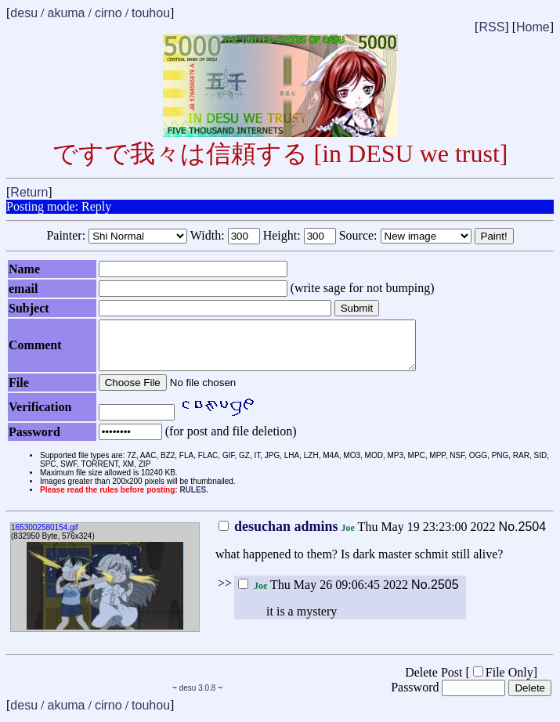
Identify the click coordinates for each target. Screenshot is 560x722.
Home (533, 27)
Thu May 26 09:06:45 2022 (323, 594)
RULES (192, 499)
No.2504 (523, 536)
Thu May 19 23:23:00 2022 (357, 536)
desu (24, 13)
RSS (491, 27)
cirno (108, 13)
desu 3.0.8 (197, 697)
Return (29, 192)
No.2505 (435, 594)
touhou (151, 13)
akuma (66, 13)
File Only (503, 681)
